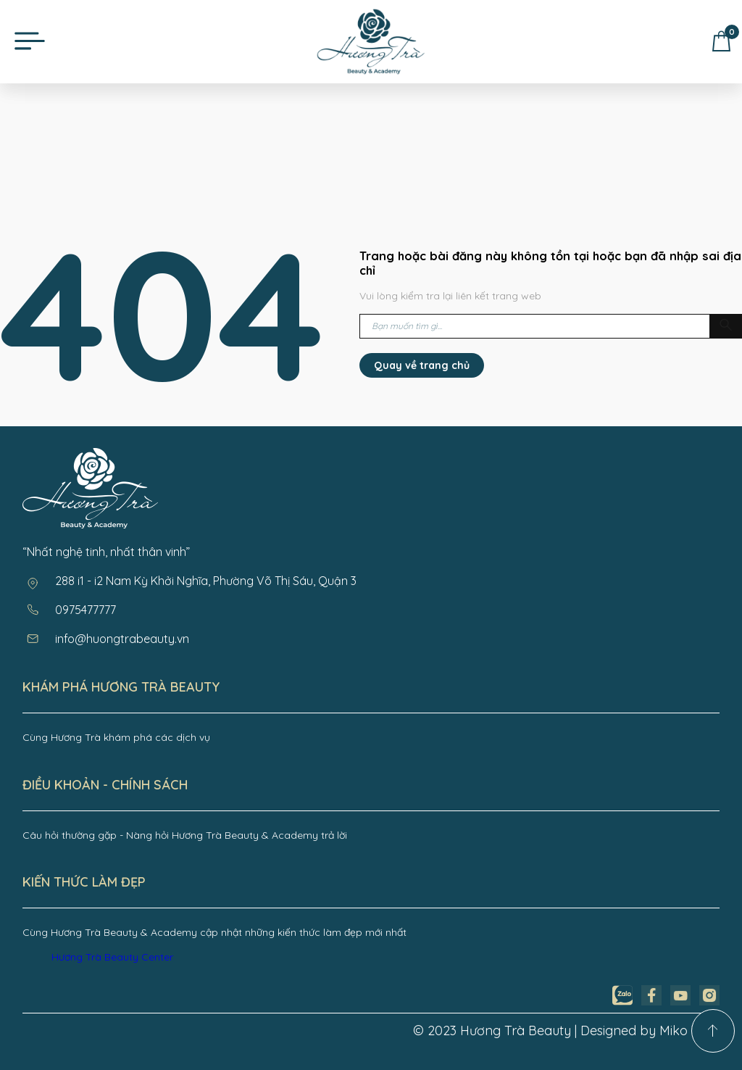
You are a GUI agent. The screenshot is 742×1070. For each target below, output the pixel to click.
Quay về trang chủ (422, 365)
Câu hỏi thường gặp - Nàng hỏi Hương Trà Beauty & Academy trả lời (184, 835)
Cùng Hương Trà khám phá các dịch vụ (116, 737)
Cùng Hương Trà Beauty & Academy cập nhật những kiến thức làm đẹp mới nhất (214, 932)
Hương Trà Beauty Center (112, 956)
